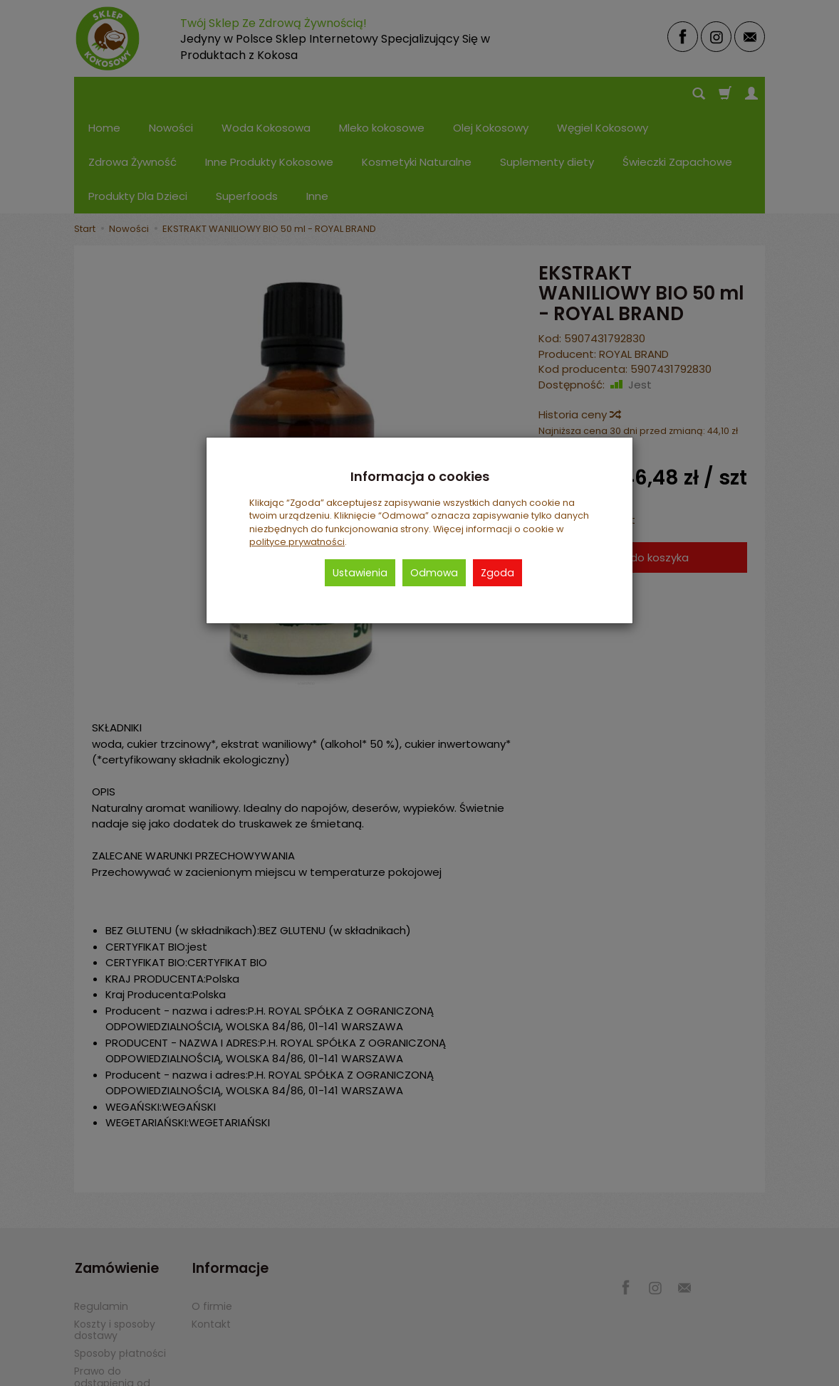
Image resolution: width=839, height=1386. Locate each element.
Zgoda (497, 573)
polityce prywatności (297, 542)
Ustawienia (360, 573)
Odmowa (434, 573)
